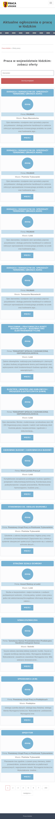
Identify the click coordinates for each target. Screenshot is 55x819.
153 (45, 788)
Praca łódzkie (6, 48)
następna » (27, 793)
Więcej (27, 138)
